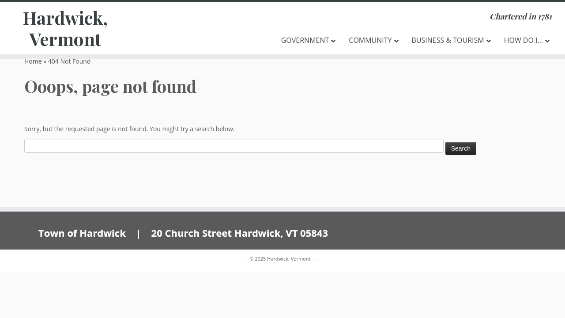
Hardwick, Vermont (65, 28)
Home (33, 61)
